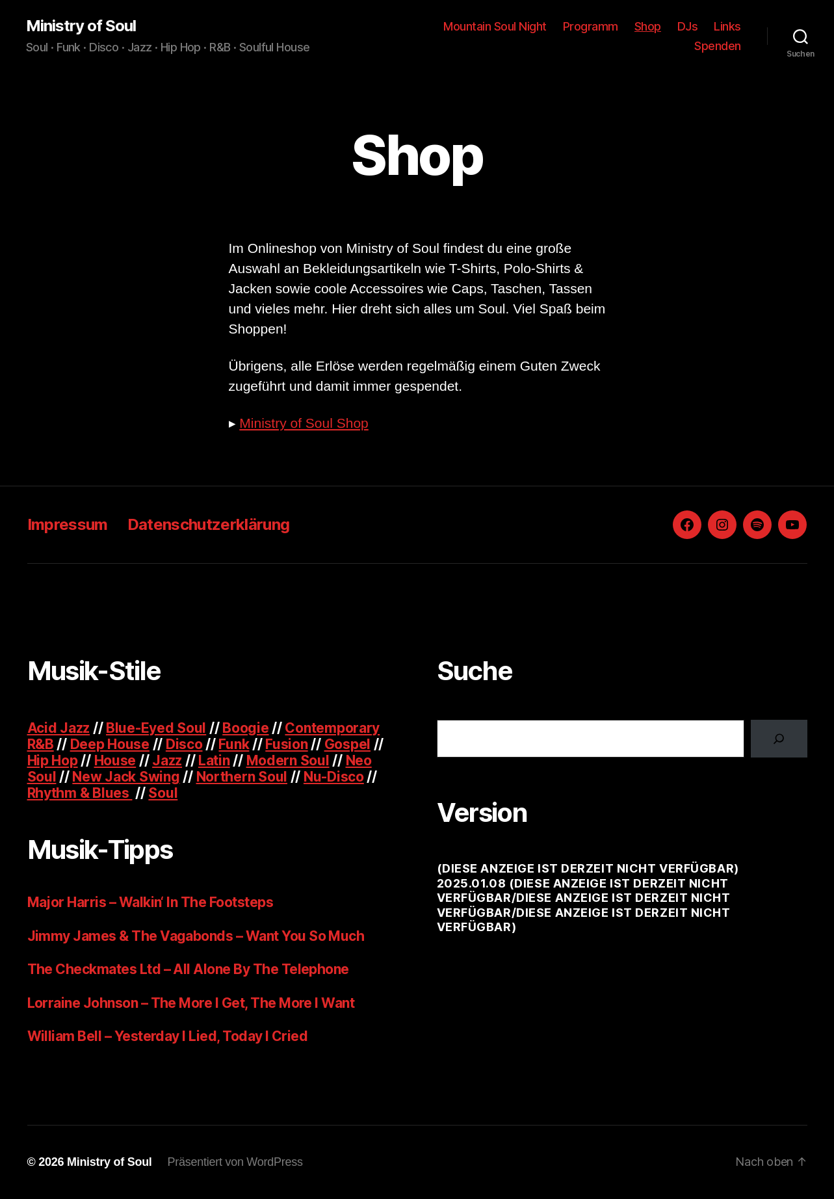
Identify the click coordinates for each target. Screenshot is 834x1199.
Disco (184, 744)
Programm (590, 26)
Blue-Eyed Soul (156, 728)
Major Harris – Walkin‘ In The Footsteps (150, 902)
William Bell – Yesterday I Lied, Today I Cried (167, 1036)
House (115, 760)
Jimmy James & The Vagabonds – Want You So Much (196, 936)
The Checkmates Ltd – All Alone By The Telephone (188, 969)
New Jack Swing (125, 777)
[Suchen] (779, 739)
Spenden (717, 46)
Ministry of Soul (81, 26)
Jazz (167, 760)
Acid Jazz (58, 728)
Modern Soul (288, 760)
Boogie (245, 728)
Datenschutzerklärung (208, 524)
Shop (647, 26)
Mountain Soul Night (495, 26)
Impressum (67, 524)
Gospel (347, 744)
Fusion (286, 744)
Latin (214, 760)
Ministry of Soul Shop (303, 422)
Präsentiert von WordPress (235, 1161)
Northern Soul (242, 777)
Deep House (110, 744)
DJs (687, 26)
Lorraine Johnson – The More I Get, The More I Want (191, 1003)
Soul (162, 793)
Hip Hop (52, 760)
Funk (233, 744)
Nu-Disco (334, 777)
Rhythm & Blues (80, 793)
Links (727, 26)
